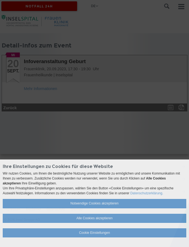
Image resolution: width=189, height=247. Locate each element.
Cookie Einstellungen (94, 233)
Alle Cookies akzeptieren (94, 218)
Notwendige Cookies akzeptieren (94, 203)
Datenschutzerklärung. (146, 193)
